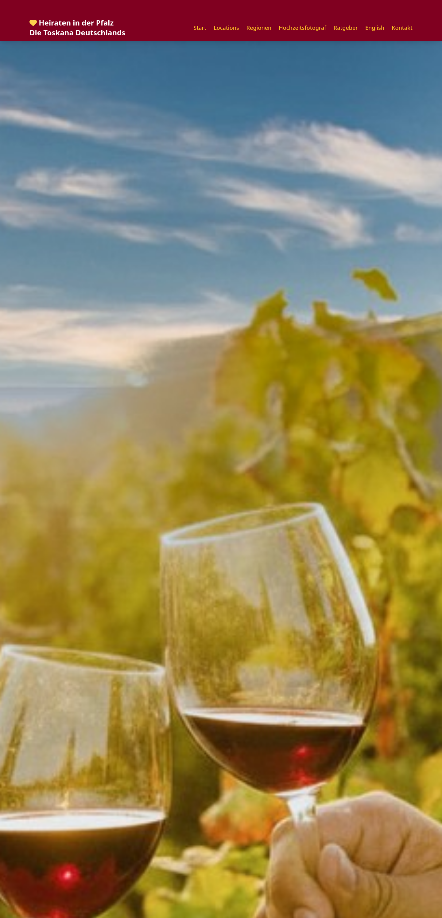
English (374, 27)
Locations (226, 27)
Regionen (259, 27)
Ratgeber (346, 27)
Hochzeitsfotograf (302, 27)
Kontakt (402, 27)
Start (200, 27)
